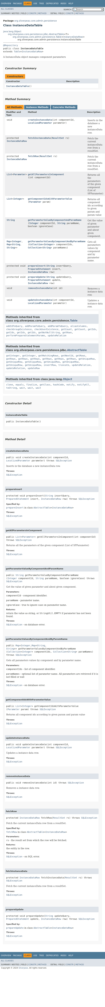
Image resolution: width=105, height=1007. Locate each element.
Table (17, 51)
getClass (45, 384)
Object (67, 379)
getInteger (13, 355)
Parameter (19, 174)
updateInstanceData (40, 300)
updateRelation (57, 335)
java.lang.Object (12, 31)
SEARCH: (68, 9)
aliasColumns (79, 326)
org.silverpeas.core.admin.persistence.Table (37, 37)
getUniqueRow (86, 359)
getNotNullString (49, 332)
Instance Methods (37, 107)
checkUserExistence (46, 329)
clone (9, 384)
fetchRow (33, 156)
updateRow (34, 368)
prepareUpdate (36, 277)
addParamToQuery (35, 326)
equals (20, 384)
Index (64, 3)
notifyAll (83, 384)
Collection (36, 244)
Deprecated (52, 3)
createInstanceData (40, 120)
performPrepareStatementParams (25, 335)
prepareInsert (36, 266)
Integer (18, 199)
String (11, 220)
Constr (32, 13)
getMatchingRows (48, 355)
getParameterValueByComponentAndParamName (54, 220)
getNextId (67, 355)
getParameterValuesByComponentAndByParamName (56, 241)
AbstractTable (77, 350)
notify (70, 384)
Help (70, 3)
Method (42, 13)
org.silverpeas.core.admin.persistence (35, 20)
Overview (6, 3)
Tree (41, 3)
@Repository (10, 45)
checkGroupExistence (19, 329)
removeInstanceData (40, 288)
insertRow (50, 365)
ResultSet (58, 138)
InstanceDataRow (73, 37)
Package (17, 3)
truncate (63, 365)
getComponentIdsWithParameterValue (50, 199)
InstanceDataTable (17, 86)
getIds (92, 329)
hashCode (58, 384)
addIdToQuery (14, 326)
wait (22, 388)
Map (9, 241)
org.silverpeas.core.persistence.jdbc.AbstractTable (36, 34)
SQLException (64, 460)
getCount (66, 329)
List (9, 174)
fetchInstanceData (39, 138)
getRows (67, 332)
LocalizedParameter (40, 123)
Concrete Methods (64, 107)
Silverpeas (23, 968)
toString (11, 388)
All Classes (7, 9)
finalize (31, 384)
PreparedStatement (39, 269)
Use (35, 3)
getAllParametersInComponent (46, 174)
